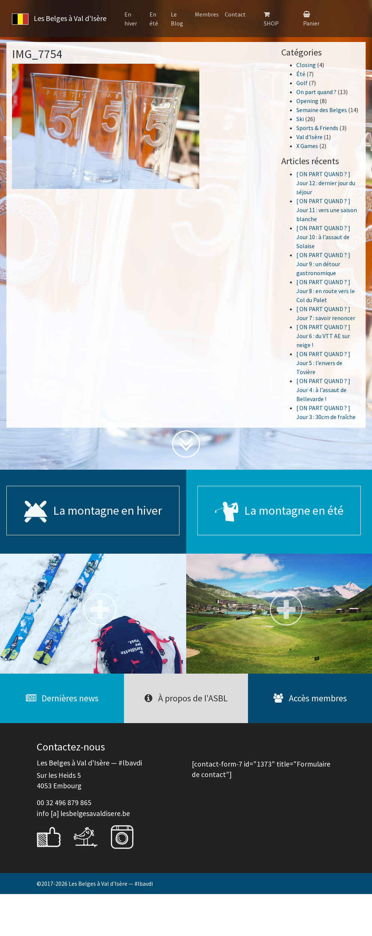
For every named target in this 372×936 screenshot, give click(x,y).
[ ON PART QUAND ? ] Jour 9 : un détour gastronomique (323, 264)
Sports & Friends (317, 128)
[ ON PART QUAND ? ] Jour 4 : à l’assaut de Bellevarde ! (323, 390)
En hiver (130, 18)
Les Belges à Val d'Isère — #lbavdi (111, 883)
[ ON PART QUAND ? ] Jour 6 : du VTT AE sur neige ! (323, 336)
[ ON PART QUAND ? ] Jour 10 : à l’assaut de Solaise (323, 237)
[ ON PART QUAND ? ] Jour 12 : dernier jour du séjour (325, 183)
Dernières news (62, 698)
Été (300, 74)
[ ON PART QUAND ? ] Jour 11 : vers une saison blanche (326, 210)
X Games (307, 146)
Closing (306, 65)
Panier (311, 23)
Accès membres (310, 698)
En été (153, 18)
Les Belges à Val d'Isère (57, 19)
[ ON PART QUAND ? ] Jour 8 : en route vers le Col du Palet (325, 291)
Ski (300, 119)
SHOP (271, 23)
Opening (307, 101)
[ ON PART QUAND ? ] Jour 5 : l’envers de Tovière (323, 363)
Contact (235, 14)
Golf (302, 83)
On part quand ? (316, 92)
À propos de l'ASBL (186, 698)
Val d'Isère (309, 137)
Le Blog (177, 18)
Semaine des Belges (321, 110)
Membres (207, 14)
